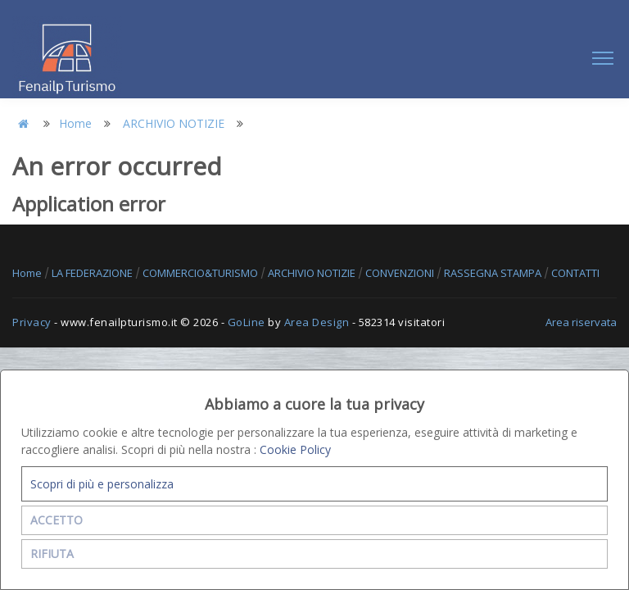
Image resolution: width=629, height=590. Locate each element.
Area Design (317, 322)
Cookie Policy (295, 449)
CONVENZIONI (401, 273)
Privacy (32, 322)
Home (75, 123)
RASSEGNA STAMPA (494, 273)
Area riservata (581, 322)
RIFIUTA (52, 553)
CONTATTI (575, 273)
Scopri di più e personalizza (102, 484)
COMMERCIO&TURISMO (201, 273)
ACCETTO (56, 520)
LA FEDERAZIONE (93, 273)
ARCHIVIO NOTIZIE (173, 123)
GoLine (246, 322)
